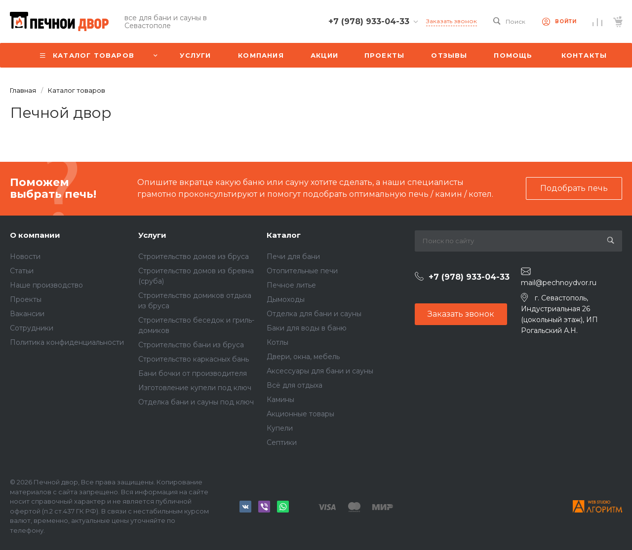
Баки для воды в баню (307, 328)
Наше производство (46, 285)
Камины (280, 399)
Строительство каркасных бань (193, 359)
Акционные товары (300, 413)
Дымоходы (286, 299)
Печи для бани (293, 256)
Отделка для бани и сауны (314, 313)
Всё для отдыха (294, 385)
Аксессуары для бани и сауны (320, 371)
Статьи (22, 270)
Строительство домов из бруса (193, 256)
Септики (282, 442)
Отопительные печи (302, 270)
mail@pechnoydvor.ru (558, 282)
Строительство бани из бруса (191, 344)
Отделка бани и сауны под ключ (196, 402)
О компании (35, 235)
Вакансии (27, 313)
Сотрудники (31, 328)
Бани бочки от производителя (192, 373)
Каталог (284, 235)
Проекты (25, 299)
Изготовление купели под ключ (194, 387)
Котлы (277, 342)
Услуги (152, 235)
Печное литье (291, 285)
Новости (25, 256)
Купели (280, 428)
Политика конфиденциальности (67, 342)
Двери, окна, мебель (303, 356)
